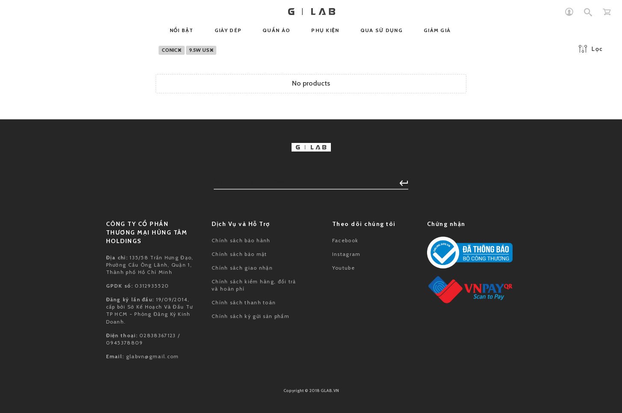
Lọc (591, 49)
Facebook (345, 240)
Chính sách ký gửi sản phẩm (250, 316)
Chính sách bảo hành (241, 240)
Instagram (346, 254)
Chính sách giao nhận (242, 267)
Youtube (343, 267)
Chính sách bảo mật (239, 254)
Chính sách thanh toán (244, 302)
